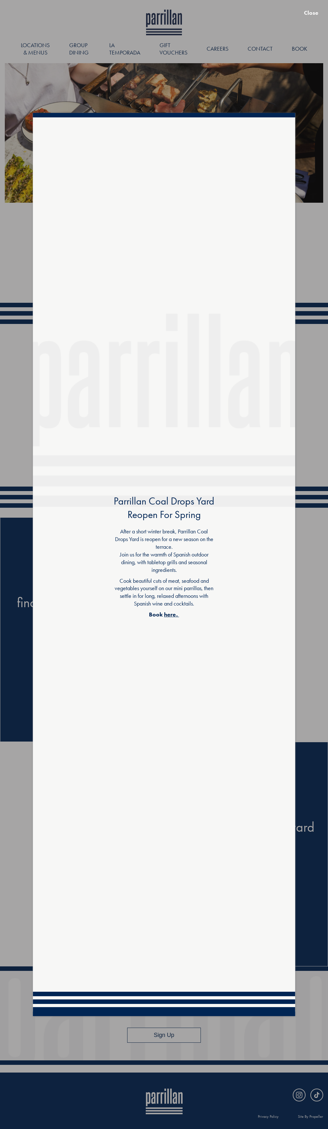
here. (171, 614)
